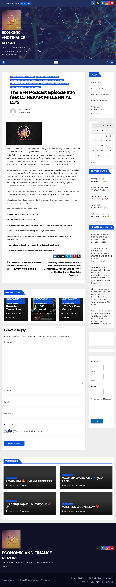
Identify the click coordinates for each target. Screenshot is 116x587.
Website (7, 413)
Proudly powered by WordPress (13, 580)
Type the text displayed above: (30, 431)
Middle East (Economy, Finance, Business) (54, 83)
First (93, 371)
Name (7, 391)
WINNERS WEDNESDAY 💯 (80, 507)
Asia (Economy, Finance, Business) (47, 76)
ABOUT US (96, 82)
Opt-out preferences (101, 94)
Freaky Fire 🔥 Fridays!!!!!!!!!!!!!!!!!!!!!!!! (29, 481)
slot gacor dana (98, 289)
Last (93, 381)
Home (73, 578)
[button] (108, 62)
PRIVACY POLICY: (99, 101)
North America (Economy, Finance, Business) (25, 87)
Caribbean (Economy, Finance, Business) (24, 80)
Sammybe (25, 109)
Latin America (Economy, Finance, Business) (25, 83)
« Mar (93, 162)
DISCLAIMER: (97, 113)
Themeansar (45, 580)
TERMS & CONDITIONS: (104, 582)
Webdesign (96, 311)
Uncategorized (12, 478)
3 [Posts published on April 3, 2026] (110, 136)
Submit (97, 421)
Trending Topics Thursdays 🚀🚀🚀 (28, 505)
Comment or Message (101, 399)
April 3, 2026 (13, 485)
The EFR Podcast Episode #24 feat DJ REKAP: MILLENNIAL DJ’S (42, 97)
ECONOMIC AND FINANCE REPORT (13, 37)
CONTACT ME (97, 88)
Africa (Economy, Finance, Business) (22, 76)
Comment (9, 342)
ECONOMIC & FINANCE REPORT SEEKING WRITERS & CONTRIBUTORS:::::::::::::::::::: (24, 265)
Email (7, 402)
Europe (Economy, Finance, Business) (51, 80)
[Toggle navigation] (56, 62)
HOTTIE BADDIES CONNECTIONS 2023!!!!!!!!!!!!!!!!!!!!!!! (99, 239)
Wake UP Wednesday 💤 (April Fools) (83, 479)
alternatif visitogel (99, 267)
